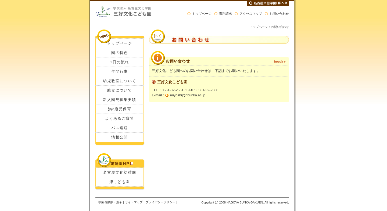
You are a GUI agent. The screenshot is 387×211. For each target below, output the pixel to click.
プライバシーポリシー (160, 202)
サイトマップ (134, 202)
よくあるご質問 (119, 118)
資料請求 (225, 14)
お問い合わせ (279, 14)
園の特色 (119, 52)
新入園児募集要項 (119, 99)
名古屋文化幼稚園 (119, 172)
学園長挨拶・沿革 (110, 202)
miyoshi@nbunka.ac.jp (187, 95)
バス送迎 (119, 128)
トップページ (202, 14)
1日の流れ (119, 62)
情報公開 (119, 137)
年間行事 (119, 71)
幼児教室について (119, 81)
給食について (119, 90)
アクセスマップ (250, 14)
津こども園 (119, 182)
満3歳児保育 (119, 109)
